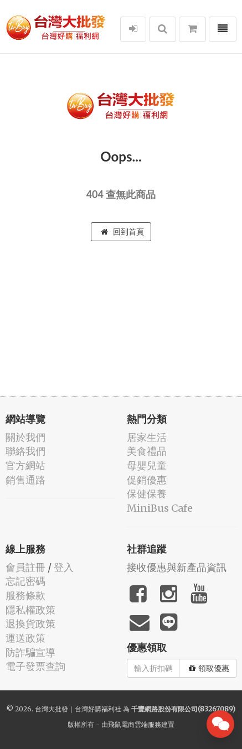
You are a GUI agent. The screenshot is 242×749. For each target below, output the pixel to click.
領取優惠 (209, 668)
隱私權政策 (30, 610)
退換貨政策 (30, 623)
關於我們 (25, 437)
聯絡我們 (25, 451)
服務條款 (25, 595)
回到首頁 (122, 232)
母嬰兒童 (147, 465)
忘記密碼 (25, 581)
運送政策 (25, 638)
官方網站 (25, 465)
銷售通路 (25, 480)
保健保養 (147, 493)
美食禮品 (147, 451)
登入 (64, 567)
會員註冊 (25, 567)
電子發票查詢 (35, 666)
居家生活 (147, 437)
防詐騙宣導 (30, 652)
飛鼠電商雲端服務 (134, 724)
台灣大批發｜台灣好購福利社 (78, 709)
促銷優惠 (147, 480)
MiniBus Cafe (160, 508)
